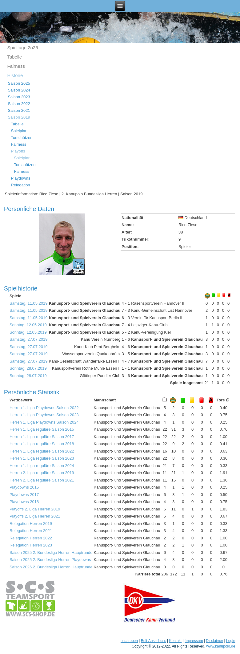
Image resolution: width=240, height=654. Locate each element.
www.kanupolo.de (220, 646)
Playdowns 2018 (24, 501)
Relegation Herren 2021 (31, 530)
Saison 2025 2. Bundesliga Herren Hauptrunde (51, 552)
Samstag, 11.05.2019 (29, 303)
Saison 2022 (19, 103)
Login (230, 641)
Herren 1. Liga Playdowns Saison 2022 (44, 407)
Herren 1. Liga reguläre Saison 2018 (42, 443)
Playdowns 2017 (24, 494)
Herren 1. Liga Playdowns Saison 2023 (44, 414)
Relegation (20, 185)
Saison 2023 (19, 97)
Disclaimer (214, 641)
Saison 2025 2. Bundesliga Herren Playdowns (50, 559)
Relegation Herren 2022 (31, 538)
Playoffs (18, 151)
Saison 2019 (19, 117)
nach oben (129, 641)
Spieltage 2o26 (22, 47)
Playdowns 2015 (24, 487)
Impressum (194, 641)
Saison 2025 (19, 83)
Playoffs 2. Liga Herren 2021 (35, 516)
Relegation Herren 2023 (31, 545)
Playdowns (20, 178)
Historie (15, 75)
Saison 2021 (19, 110)
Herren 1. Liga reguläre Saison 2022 (42, 451)
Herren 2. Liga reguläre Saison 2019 (42, 472)
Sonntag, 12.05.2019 (28, 325)
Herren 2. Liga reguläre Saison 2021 (42, 480)
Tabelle (14, 56)
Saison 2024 (19, 90)
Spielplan (19, 130)
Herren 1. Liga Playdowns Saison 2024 (44, 422)
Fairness (16, 66)
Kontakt (175, 641)
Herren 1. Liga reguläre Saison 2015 (42, 429)
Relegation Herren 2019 (31, 523)
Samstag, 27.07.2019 (29, 339)
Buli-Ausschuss (153, 641)
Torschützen (21, 137)
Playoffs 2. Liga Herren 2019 (35, 509)
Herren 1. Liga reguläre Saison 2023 (42, 458)
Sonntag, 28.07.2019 (28, 368)
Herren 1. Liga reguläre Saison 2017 (42, 436)
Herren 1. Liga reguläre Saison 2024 (42, 465)
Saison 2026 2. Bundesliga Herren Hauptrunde (51, 567)
